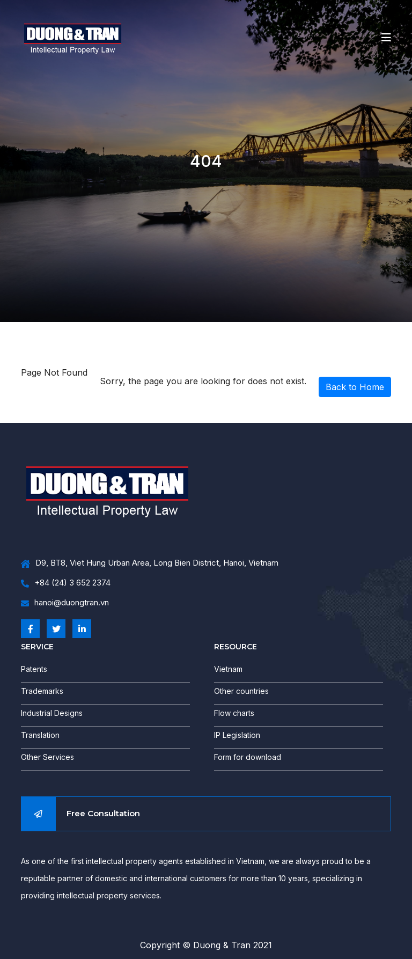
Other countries (241, 691)
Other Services (47, 757)
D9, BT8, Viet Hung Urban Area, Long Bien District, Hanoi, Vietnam (149, 563)
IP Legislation (237, 735)
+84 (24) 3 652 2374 (66, 583)
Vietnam (228, 669)
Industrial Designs (52, 713)
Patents (34, 669)
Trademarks (42, 691)
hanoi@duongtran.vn (65, 603)
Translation (40, 735)
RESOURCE (235, 646)
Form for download (247, 757)
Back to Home (355, 387)
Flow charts (234, 713)
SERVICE (37, 646)
